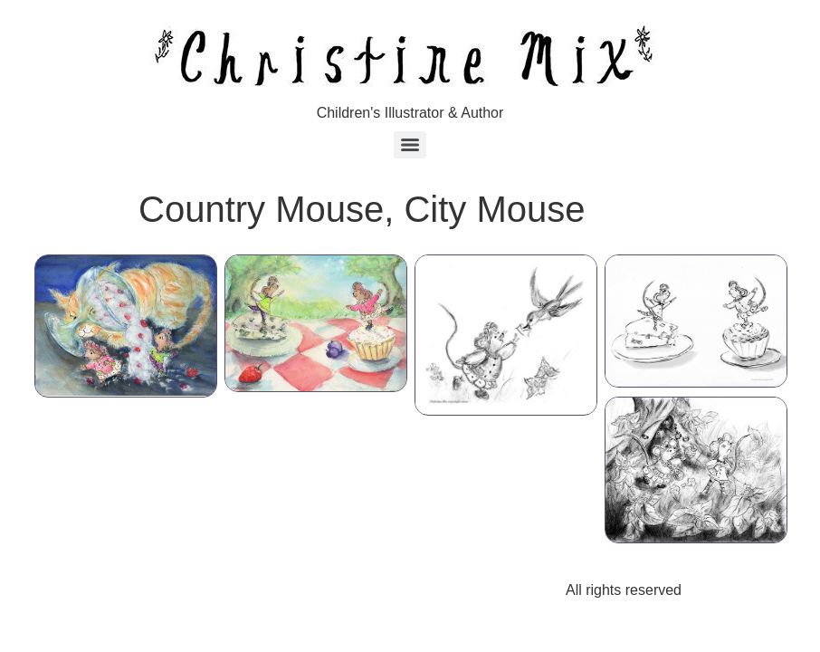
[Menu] (410, 144)
